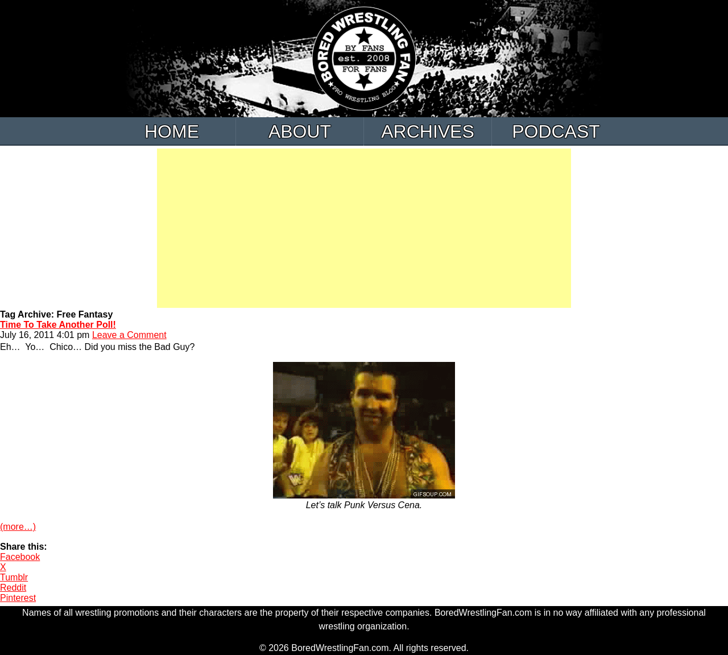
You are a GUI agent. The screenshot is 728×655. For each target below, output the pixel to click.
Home (171, 131)
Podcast (556, 131)
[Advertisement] (364, 228)
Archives (427, 131)
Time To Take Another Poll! (58, 324)
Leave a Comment (129, 335)
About (299, 131)
